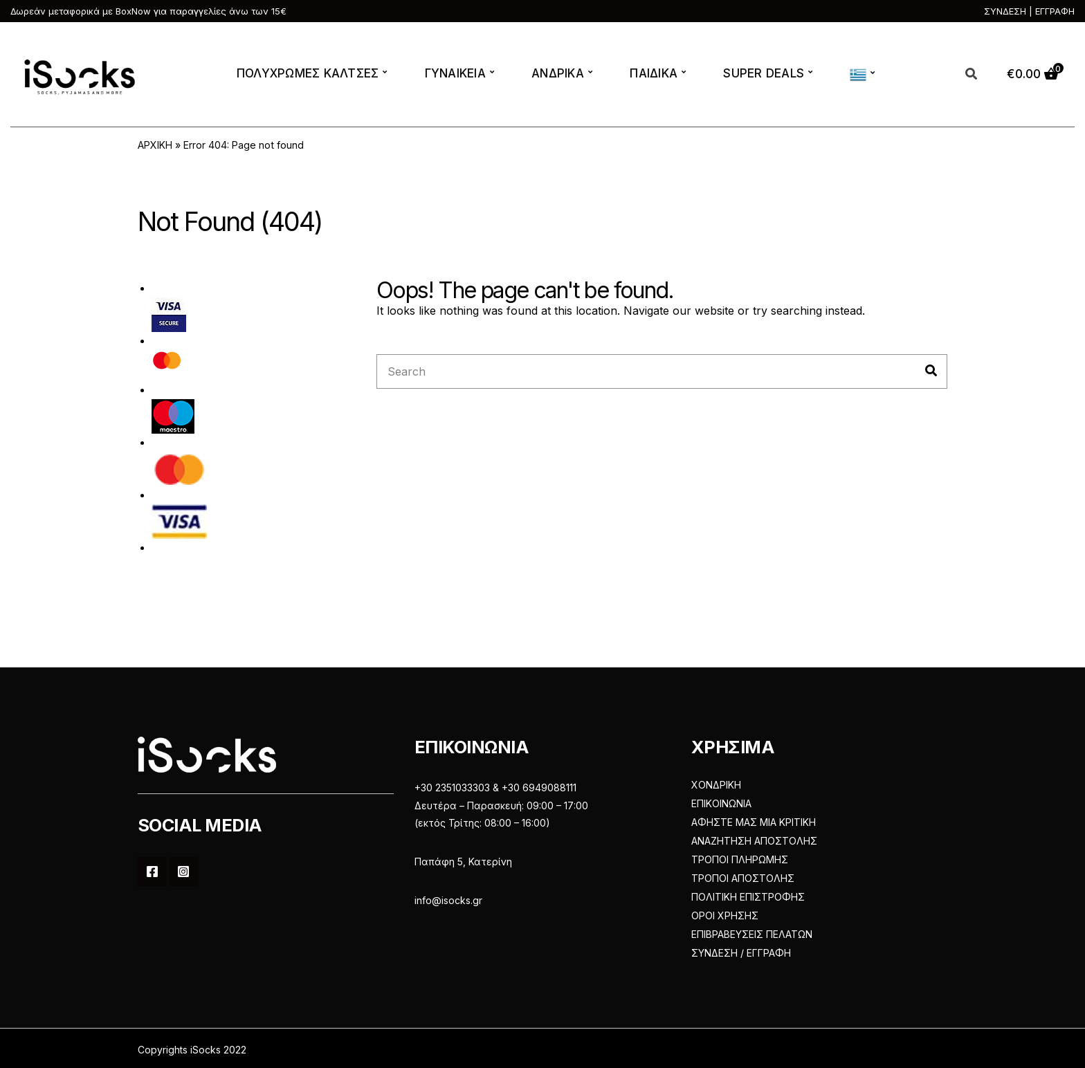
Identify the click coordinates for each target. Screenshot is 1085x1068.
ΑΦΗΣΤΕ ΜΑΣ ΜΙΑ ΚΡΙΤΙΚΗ (753, 822)
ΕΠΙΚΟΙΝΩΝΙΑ (721, 803)
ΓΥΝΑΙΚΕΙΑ (455, 73)
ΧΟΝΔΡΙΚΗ (716, 785)
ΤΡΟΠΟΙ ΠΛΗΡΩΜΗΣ (739, 859)
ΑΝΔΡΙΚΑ (557, 73)
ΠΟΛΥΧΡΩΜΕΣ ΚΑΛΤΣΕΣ (308, 73)
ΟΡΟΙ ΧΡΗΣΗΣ (724, 915)
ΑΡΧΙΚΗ (155, 145)
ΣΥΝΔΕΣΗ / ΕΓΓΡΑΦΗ (741, 953)
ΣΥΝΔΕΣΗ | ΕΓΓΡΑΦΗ (1029, 11)
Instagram (183, 871)
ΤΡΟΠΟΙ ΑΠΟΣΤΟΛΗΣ (742, 878)
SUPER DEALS (763, 73)
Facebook (152, 871)
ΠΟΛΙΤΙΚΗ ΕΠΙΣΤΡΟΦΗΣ (748, 897)
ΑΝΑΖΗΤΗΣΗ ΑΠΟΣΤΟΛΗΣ (754, 841)
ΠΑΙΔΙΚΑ (653, 73)
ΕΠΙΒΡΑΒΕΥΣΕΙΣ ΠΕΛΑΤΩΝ (751, 934)
